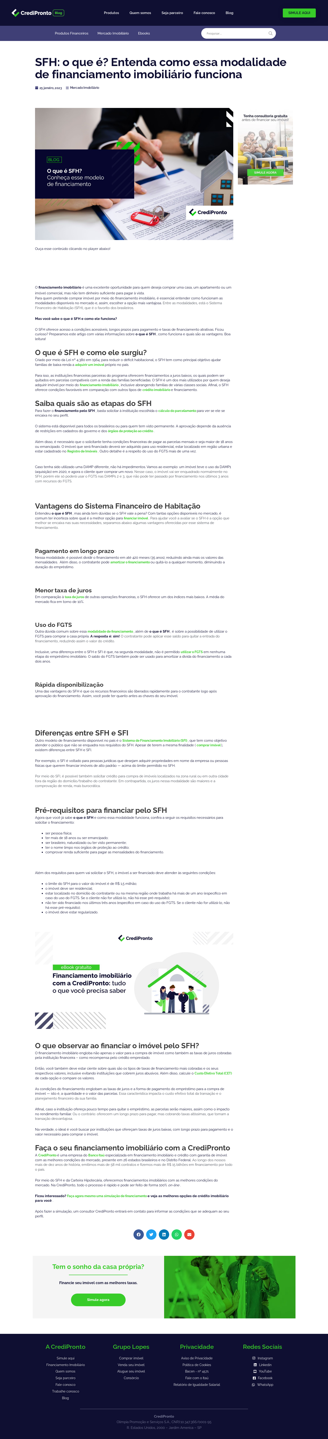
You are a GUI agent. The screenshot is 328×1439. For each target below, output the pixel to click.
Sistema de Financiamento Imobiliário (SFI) (158, 740)
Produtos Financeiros (71, 33)
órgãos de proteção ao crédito (134, 431)
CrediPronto (48, 1155)
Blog (229, 13)
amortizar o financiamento (132, 562)
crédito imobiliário (158, 390)
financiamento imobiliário (102, 385)
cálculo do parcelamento (179, 411)
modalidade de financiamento (113, 631)
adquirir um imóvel (91, 365)
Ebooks (144, 33)
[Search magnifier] (270, 33)
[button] (138, 1234)
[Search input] (236, 33)
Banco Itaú (99, 1155)
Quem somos (140, 13)
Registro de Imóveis (84, 451)
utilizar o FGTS (193, 652)
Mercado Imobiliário (113, 33)
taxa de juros (76, 597)
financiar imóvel (137, 518)
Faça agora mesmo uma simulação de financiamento (111, 1196)
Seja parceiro (172, 13)
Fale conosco (204, 13)
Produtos (111, 13)
